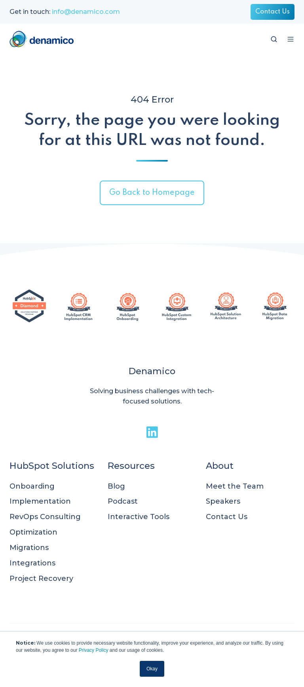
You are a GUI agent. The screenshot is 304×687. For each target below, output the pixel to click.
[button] (274, 39)
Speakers (223, 501)
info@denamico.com (86, 11)
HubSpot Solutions (52, 465)
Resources (131, 465)
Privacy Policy (93, 650)
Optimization (33, 532)
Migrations (29, 547)
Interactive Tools (138, 516)
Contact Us (272, 11)
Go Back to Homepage (152, 193)
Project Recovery (41, 578)
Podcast (123, 501)
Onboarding (32, 486)
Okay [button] (152, 669)
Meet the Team (235, 486)
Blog (116, 486)
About (220, 465)
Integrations (32, 563)
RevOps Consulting (45, 516)
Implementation (40, 501)
